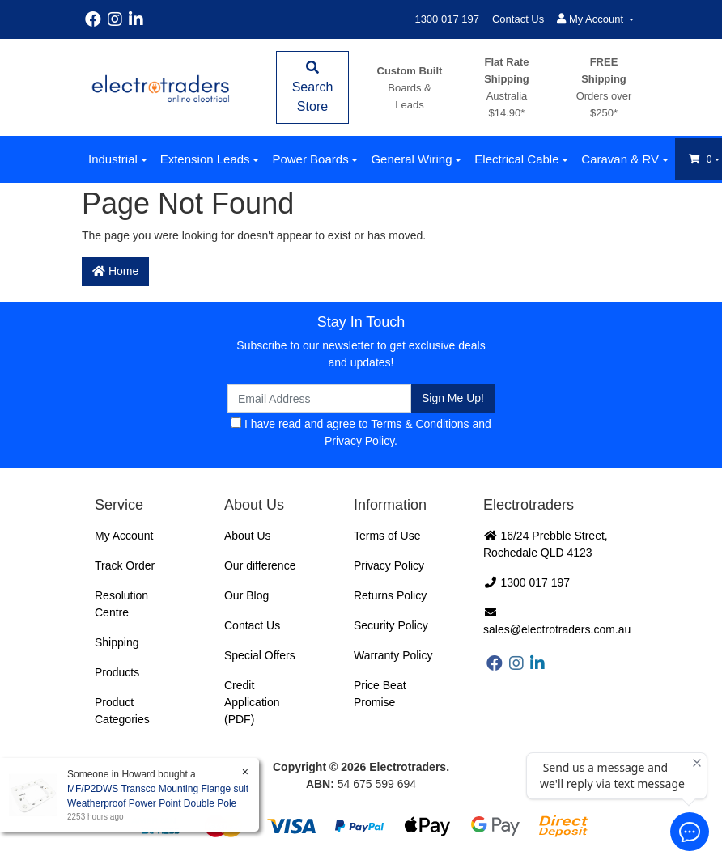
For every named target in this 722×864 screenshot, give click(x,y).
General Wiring (411, 159)
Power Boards (310, 159)
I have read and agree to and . (361, 432)
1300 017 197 (446, 19)
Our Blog (246, 595)
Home (115, 271)
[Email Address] (319, 398)
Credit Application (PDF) (252, 702)
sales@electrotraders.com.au (557, 621)
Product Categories (122, 711)
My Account (124, 535)
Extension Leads (205, 159)
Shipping (117, 642)
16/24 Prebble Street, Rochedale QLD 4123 (545, 544)
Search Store (312, 87)
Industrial (113, 159)
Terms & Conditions (420, 423)
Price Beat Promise (380, 694)
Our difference (259, 565)
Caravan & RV (620, 159)
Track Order (125, 565)
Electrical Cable (516, 159)
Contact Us (518, 19)
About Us (247, 535)
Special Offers (259, 655)
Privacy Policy (359, 440)
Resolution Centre (121, 604)
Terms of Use (387, 535)
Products (117, 672)
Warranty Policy (393, 655)
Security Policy (391, 625)
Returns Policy (390, 595)
